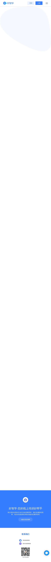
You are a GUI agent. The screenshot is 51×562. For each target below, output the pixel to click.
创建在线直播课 (25, 519)
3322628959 (26, 540)
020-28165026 (27, 543)
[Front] (8, 3)
